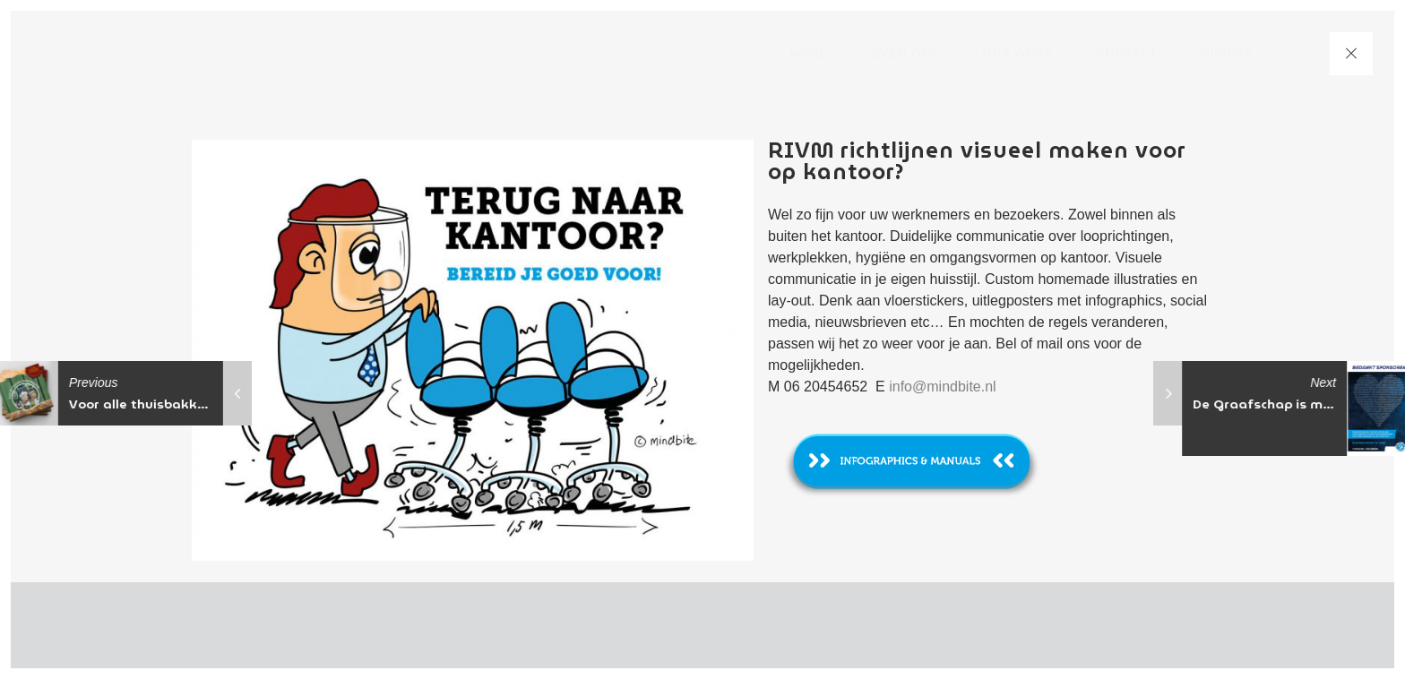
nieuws (1227, 53)
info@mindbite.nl (942, 386)
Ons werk (1017, 53)
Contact (1127, 53)
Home (808, 53)
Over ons (905, 53)
